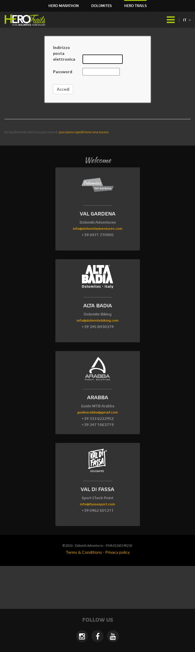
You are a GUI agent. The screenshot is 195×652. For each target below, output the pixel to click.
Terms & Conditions (84, 552)
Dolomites (101, 6)
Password (62, 71)
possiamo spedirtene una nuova (83, 132)
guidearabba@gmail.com (97, 412)
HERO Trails (135, 6)
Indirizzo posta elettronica (64, 53)
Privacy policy (117, 552)
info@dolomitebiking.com (98, 320)
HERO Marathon (63, 6)
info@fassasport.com (97, 504)
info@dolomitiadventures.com (97, 229)
